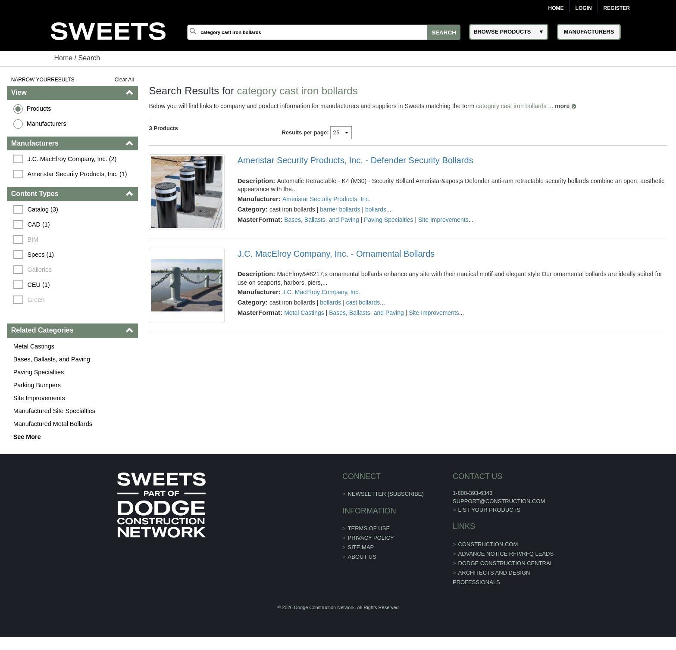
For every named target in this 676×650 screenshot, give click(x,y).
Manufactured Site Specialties (54, 410)
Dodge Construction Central (505, 563)
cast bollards (363, 302)
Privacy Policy (371, 538)
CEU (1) (39, 284)
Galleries (40, 269)
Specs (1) (41, 254)
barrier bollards (340, 209)
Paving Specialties (38, 372)
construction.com (488, 544)
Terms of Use (369, 528)
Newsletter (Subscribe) (386, 494)
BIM (33, 239)
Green (36, 299)
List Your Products (489, 510)
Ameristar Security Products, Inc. (326, 199)
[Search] (323, 32)
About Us (362, 557)
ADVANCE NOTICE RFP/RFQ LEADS (506, 553)
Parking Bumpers (37, 385)
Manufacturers (46, 123)
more (562, 106)
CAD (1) (39, 224)
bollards (375, 209)
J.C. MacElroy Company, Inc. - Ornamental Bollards (336, 253)
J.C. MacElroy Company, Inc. (321, 292)
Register (617, 8)
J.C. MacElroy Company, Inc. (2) (72, 159)
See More (27, 436)
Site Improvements (39, 398)
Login (584, 8)
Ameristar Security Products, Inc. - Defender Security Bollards (355, 160)
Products (39, 108)
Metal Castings (33, 346)
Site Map (361, 547)
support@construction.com (499, 501)
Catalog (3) (43, 209)
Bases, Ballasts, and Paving (51, 359)
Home (556, 8)
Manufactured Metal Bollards (52, 423)
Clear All (124, 80)
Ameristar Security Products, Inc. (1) (77, 174)
